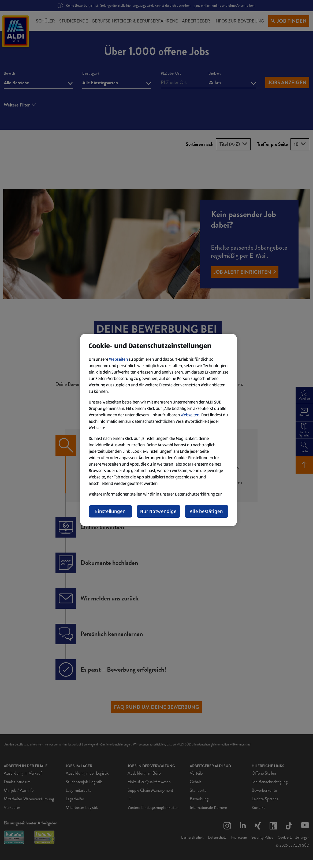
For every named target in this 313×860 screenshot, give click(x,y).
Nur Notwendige (158, 511)
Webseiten (118, 359)
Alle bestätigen (206, 511)
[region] (158, 430)
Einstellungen (110, 511)
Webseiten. (190, 415)
